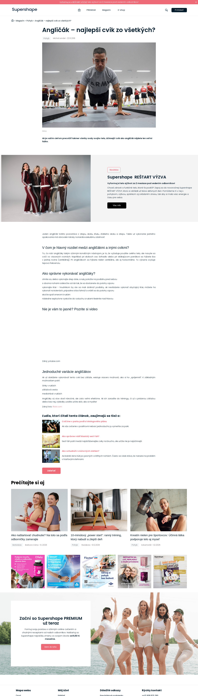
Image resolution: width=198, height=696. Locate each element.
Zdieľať (51, 470)
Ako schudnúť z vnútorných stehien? (80, 451)
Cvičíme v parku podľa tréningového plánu (84, 421)
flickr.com (57, 406)
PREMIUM (91, 10)
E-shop (121, 10)
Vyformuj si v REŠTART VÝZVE (73, 2)
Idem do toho (50, 647)
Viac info (117, 205)
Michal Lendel (59, 38)
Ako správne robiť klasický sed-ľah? (80, 436)
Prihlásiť (179, 10)
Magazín (106, 10)
